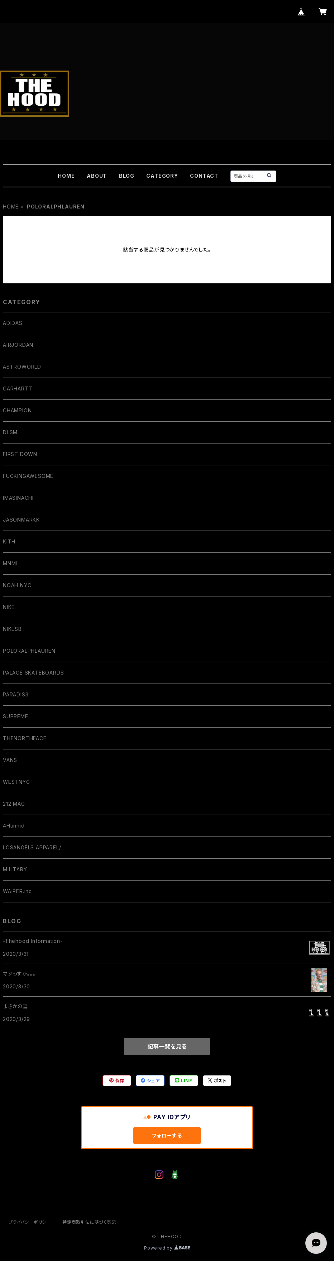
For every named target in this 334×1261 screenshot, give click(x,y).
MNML (11, 563)
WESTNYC (16, 782)
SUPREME (15, 716)
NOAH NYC (17, 585)
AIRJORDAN (18, 345)
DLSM (10, 432)
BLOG (126, 176)
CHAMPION (17, 410)
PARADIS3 (15, 694)
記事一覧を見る (167, 1046)
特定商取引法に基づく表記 (89, 1222)
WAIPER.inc (17, 891)
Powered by (167, 1248)
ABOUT (97, 176)
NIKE (9, 607)
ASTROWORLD (22, 367)
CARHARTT (17, 388)
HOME (66, 176)
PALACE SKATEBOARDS (33, 673)
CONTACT (204, 176)
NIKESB (12, 629)
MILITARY (15, 869)
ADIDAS (13, 323)
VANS (10, 760)
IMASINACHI (18, 498)
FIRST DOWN (20, 454)
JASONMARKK (21, 520)
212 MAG (14, 804)
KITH (9, 541)
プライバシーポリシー (30, 1222)
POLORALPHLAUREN (29, 651)
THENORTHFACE (25, 738)
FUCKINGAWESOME (28, 476)
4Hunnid (14, 826)
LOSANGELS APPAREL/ (32, 847)
